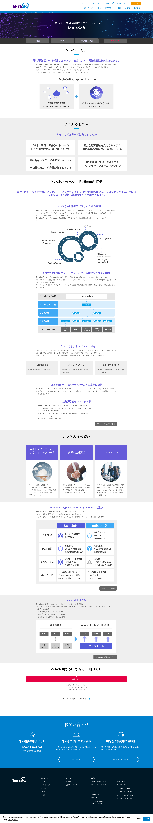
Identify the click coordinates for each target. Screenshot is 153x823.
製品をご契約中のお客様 (98, 787)
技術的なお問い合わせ (121, 761)
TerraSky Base (121, 783)
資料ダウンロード (122, 3)
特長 (99, 8)
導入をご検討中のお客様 (98, 783)
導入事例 (108, 8)
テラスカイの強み (87, 41)
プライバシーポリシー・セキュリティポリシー (98, 804)
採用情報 (137, 8)
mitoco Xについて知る (107, 588)
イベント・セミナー (96, 3)
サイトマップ (95, 800)
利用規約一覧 (95, 796)
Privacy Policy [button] (13, 820)
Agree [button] (147, 818)
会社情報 (118, 8)
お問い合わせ (136, 3)
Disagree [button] (138, 818)
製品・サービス (89, 8)
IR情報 (127, 8)
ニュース (84, 3)
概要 (37, 41)
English (107, 3)
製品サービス (45, 780)
